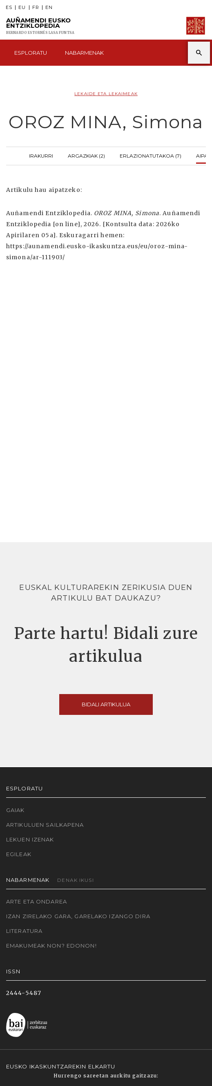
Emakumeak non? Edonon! (51, 945)
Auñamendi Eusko (40, 26)
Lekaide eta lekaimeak (106, 93)
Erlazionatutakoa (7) (150, 155)
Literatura (24, 931)
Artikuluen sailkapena (45, 824)
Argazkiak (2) (86, 155)
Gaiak (15, 810)
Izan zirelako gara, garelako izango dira (78, 916)
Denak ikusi (75, 880)
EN (49, 7)
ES (9, 7)
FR (35, 7)
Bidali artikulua (106, 704)
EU (22, 7)
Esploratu (30, 52)
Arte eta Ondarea (36, 901)
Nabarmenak (84, 52)
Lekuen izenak (30, 839)
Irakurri (41, 155)
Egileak (18, 854)
